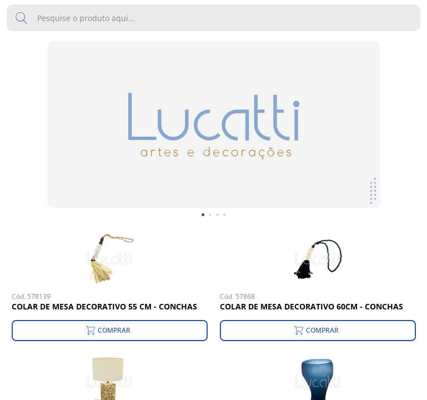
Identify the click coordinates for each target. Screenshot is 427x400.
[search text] (213, 17)
